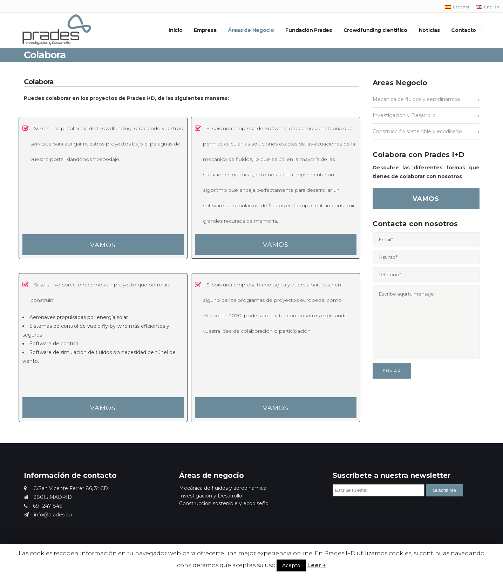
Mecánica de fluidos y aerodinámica (416, 99)
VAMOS (103, 245)
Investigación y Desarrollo (404, 115)
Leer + (316, 565)
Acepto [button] (291, 565)
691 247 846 (43, 506)
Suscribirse (444, 490)
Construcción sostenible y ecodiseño (417, 131)
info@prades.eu (48, 514)
